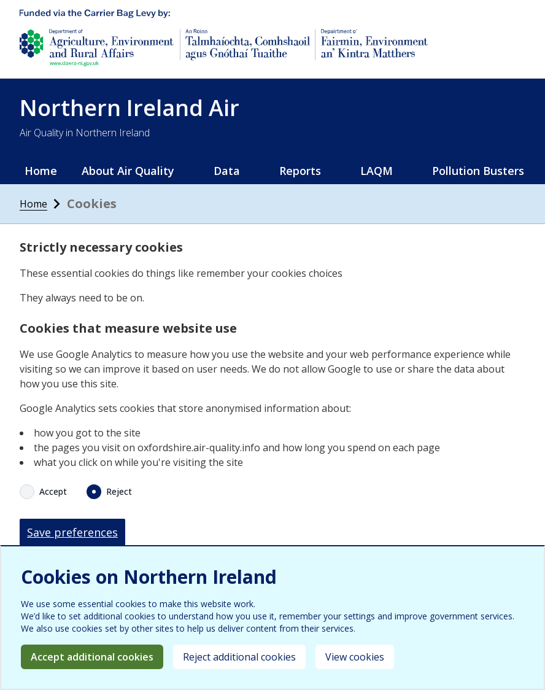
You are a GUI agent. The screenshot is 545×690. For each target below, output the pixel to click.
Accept (53, 491)
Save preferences (72, 532)
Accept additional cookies (92, 657)
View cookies (354, 657)
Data (227, 170)
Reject (119, 491)
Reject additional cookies (239, 657)
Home (41, 170)
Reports (300, 170)
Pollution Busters (478, 170)
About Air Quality (128, 170)
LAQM (376, 170)
